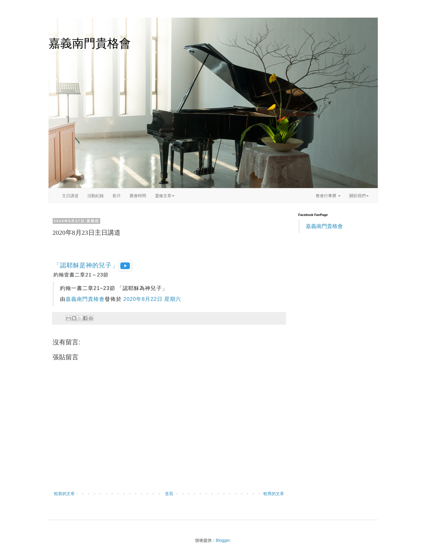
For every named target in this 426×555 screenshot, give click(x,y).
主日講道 (70, 195)
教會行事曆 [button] (328, 195)
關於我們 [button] (359, 195)
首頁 (169, 493)
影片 (117, 195)
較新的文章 (64, 493)
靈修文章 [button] (164, 195)
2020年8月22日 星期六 (152, 299)
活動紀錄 (95, 195)
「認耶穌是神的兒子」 (93, 265)
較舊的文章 (273, 493)
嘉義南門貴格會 (90, 43)
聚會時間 (138, 195)
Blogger (223, 540)
